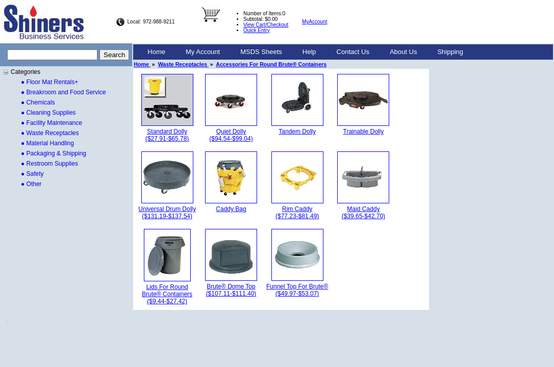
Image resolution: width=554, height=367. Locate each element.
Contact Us (353, 52)
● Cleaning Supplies (48, 112)
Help (309, 52)
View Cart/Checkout (265, 25)
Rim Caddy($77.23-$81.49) (297, 212)
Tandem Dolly (297, 131)
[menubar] (305, 52)
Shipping (450, 52)
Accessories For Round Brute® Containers (271, 64)
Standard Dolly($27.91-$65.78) (167, 135)
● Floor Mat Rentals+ (49, 82)
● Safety (32, 173)
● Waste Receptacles (50, 133)
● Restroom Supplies (49, 163)
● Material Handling (47, 143)
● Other (31, 184)
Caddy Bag (231, 209)
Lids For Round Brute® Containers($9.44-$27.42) (167, 294)
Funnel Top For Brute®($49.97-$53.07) (297, 290)
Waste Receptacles (183, 64)
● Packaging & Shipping (53, 153)
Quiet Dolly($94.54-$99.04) (231, 135)
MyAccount (314, 21)
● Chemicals (38, 102)
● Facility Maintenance (51, 122)
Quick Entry (256, 30)
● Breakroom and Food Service (63, 92)
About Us (403, 52)
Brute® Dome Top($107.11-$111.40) (231, 290)
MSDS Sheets (261, 52)
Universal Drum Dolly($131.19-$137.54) (167, 212)
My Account (203, 52)
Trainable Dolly (363, 131)
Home (156, 52)
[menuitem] (156, 52)
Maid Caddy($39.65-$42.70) (363, 212)
